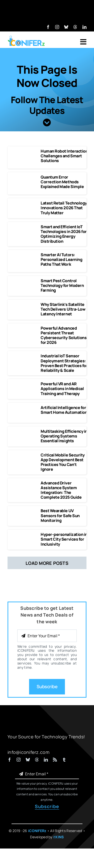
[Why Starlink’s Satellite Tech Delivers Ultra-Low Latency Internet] (24, 304)
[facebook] (48, 27)
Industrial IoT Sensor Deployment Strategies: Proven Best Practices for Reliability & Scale (64, 363)
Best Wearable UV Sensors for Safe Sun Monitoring (60, 515)
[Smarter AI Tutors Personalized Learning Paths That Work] (24, 255)
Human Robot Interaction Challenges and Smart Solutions (64, 155)
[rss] (55, 760)
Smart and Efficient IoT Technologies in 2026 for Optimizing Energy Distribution (63, 234)
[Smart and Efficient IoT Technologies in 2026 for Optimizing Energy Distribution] (24, 227)
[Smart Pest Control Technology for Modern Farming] (24, 281)
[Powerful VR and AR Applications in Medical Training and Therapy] (24, 384)
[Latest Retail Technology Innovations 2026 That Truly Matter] (24, 203)
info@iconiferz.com (28, 752)
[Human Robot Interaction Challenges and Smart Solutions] (24, 151)
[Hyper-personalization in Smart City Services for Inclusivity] (24, 534)
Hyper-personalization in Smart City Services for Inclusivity (64, 539)
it (58, 837)
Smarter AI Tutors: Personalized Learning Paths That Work (61, 259)
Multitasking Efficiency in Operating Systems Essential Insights (64, 436)
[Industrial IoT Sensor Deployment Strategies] (24, 356)
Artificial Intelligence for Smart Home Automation (64, 410)
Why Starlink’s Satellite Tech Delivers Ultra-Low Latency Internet (63, 309)
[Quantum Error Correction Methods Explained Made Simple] (24, 177)
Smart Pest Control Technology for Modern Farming (62, 285)
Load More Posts (47, 563)
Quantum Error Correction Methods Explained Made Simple (62, 181)
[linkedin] (84, 27)
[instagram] (57, 27)
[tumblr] (64, 760)
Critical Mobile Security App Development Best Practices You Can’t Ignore (62, 462)
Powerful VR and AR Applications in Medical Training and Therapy (62, 388)
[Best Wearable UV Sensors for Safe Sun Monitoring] (24, 511)
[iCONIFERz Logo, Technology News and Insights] (26, 37)
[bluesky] (66, 27)
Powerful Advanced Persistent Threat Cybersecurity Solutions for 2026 (63, 335)
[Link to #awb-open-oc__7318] (83, 41)
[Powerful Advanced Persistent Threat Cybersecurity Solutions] (24, 328)
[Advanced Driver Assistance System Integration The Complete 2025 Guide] (24, 483)
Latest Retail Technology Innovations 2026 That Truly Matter (64, 207)
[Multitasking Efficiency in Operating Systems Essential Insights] (24, 431)
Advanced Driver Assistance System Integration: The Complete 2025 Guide (61, 490)
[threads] (75, 27)
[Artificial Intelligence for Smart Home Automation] (24, 408)
